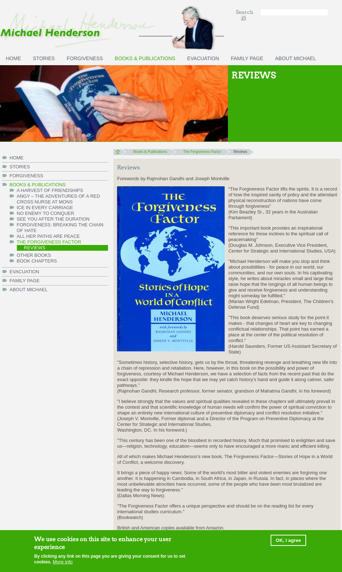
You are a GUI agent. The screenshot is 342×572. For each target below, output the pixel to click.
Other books (34, 255)
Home (119, 152)
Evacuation (203, 58)
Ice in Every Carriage (45, 207)
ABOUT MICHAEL (295, 58)
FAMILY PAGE (247, 58)
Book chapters (37, 261)
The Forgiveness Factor (49, 242)
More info (63, 563)
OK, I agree (288, 541)
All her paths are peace (48, 236)
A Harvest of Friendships (50, 190)
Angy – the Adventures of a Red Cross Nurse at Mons (58, 199)
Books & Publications (145, 58)
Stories (44, 58)
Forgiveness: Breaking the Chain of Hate (60, 227)
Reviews (35, 247)
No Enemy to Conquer (45, 213)
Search (245, 12)
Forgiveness (85, 58)
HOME (13, 58)
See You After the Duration (53, 219)
